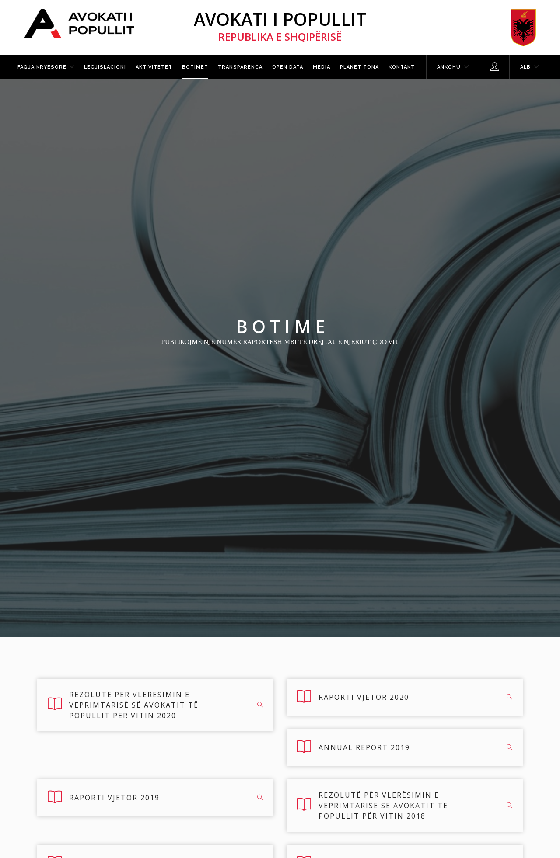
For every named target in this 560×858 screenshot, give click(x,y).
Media (321, 67)
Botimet (195, 67)
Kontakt (401, 67)
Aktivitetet (154, 67)
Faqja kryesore (42, 67)
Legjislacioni (105, 67)
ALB (525, 67)
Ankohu (449, 67)
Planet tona (359, 67)
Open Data (287, 67)
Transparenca (240, 67)
